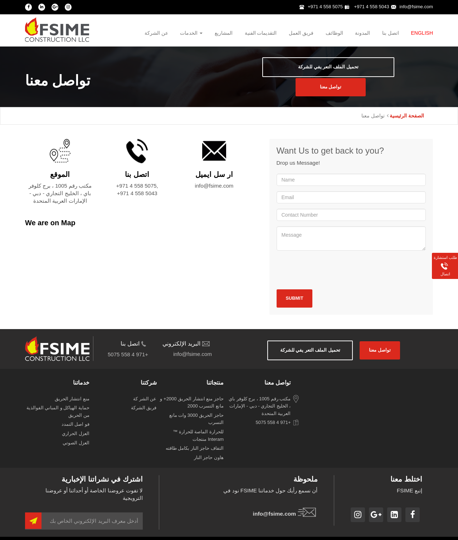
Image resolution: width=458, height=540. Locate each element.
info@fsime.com (412, 6)
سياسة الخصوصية (378, 532)
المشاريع (223, 34)
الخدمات (191, 34)
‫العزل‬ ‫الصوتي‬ (76, 432)
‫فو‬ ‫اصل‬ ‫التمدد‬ (75, 413)
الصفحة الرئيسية (407, 104)
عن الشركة (155, 34)
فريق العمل (300, 34)
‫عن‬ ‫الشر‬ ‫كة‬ (144, 388)
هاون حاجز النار (209, 446)
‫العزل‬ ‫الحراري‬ (75, 423)
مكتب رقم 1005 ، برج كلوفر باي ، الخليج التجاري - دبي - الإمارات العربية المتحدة (260, 395)
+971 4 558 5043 (367, 6)
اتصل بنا (390, 34)
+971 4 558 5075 (321, 6)
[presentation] (331, 258)
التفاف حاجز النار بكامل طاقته (195, 437)
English (422, 34)
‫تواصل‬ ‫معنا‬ (395, 72)
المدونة (362, 34)
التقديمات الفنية (260, 34)
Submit (296, 287)
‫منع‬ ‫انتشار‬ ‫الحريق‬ (72, 388)
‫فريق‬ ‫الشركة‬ (144, 397)
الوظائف (334, 34)
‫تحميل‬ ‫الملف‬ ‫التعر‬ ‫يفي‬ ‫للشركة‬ (291, 72)
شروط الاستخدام (416, 532)
